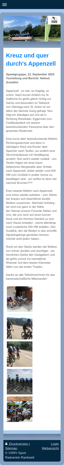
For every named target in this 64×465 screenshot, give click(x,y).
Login (55, 444)
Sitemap (11, 448)
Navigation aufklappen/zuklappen (32, 4)
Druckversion (17, 444)
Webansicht (50, 448)
